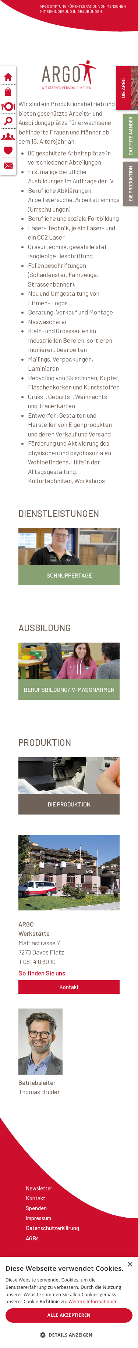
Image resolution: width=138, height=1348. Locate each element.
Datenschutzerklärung (52, 1228)
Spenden (36, 1208)
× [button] (129, 1265)
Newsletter (39, 1188)
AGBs (32, 1238)
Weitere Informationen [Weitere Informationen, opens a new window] (93, 1301)
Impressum (38, 1218)
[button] (69, 1335)
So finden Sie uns (41, 973)
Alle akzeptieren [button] (69, 1315)
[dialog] (69, 1302)
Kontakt (69, 987)
